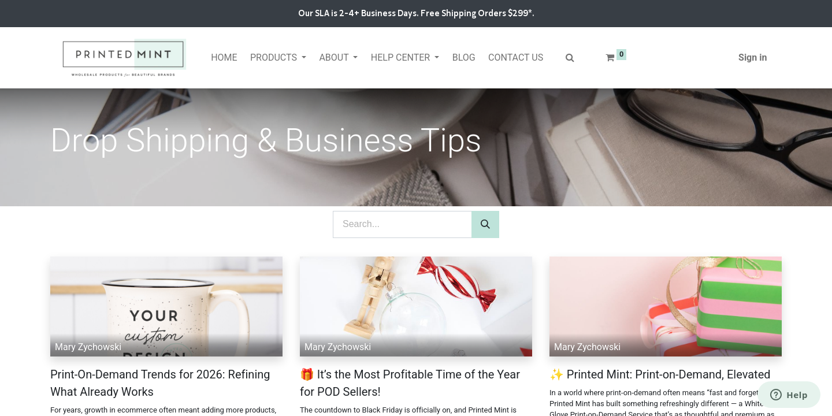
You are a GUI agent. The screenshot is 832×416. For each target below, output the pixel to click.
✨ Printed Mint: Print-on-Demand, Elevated (660, 374)
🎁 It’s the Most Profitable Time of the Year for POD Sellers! (410, 383)
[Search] (485, 225)
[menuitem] (224, 57)
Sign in (752, 57)
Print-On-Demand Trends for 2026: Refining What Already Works (160, 383)
